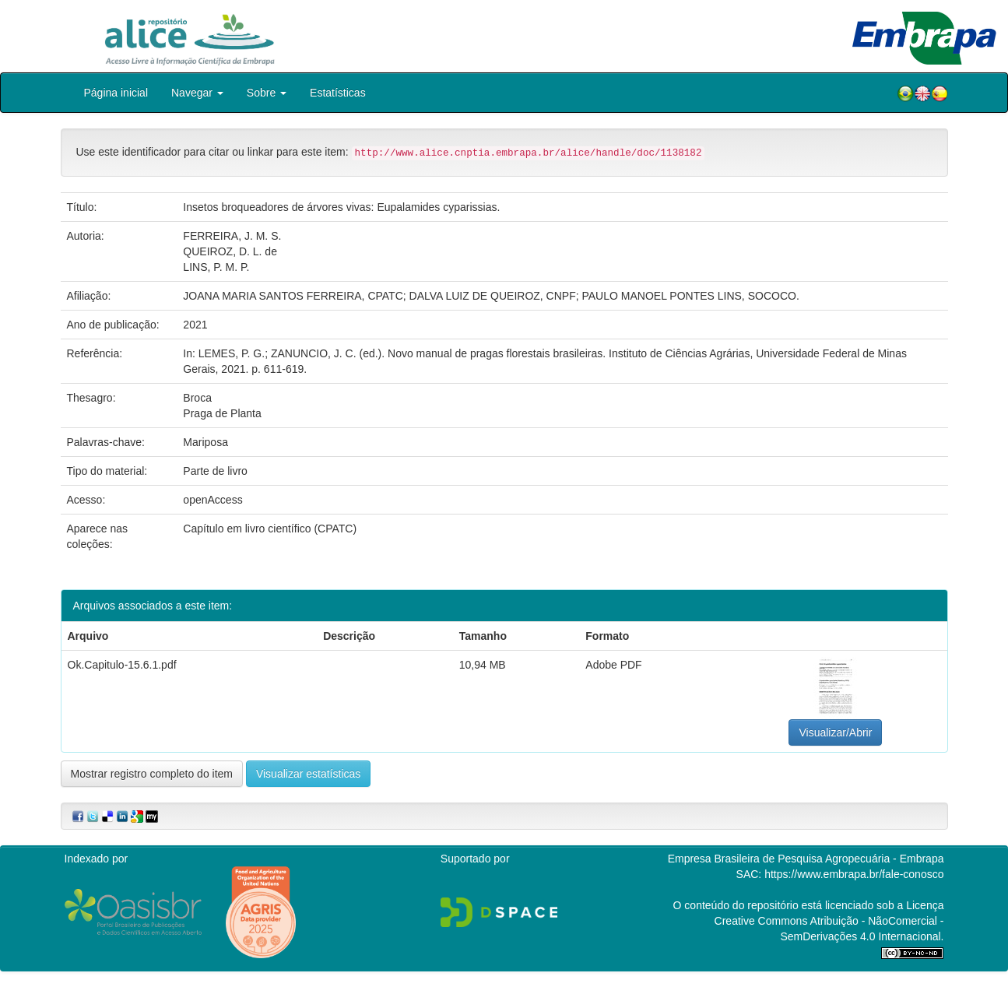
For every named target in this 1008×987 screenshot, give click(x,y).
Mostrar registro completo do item (152, 773)
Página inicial (116, 92)
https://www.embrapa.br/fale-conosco (853, 874)
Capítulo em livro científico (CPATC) (269, 528)
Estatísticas (338, 92)
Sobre (266, 92)
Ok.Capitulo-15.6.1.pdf (122, 665)
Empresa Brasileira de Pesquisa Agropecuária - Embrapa (806, 858)
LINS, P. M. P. (216, 267)
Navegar (197, 92)
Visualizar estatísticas (308, 773)
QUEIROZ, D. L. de (230, 251)
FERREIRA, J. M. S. (232, 236)
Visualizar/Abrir (835, 732)
